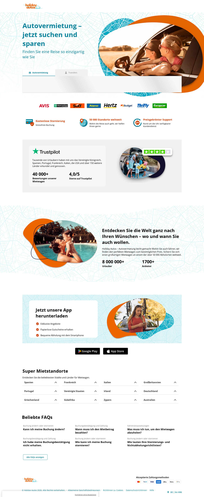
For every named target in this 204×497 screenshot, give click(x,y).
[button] (40, 382)
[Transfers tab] (71, 72)
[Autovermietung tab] (38, 72)
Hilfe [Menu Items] (152, 490)
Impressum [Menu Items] (37, 494)
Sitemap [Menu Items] (25, 494)
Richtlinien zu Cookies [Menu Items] (113, 490)
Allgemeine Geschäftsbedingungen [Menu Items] (84, 490)
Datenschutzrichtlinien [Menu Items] (136, 490)
